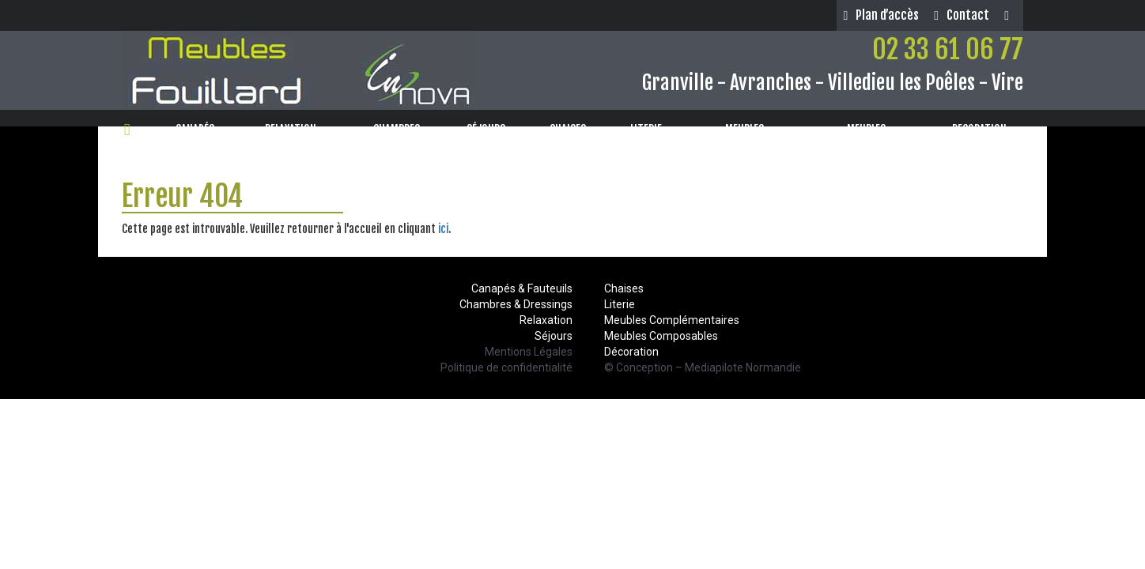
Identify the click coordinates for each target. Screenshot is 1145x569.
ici (443, 229)
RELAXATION (296, 129)
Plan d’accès (881, 15)
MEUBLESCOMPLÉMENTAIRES (866, 137)
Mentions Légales (528, 351)
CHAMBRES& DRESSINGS (397, 137)
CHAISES (573, 129)
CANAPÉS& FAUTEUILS (195, 137)
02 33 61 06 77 (947, 49)
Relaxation (546, 320)
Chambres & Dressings (515, 304)
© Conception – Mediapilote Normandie (702, 367)
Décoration (631, 351)
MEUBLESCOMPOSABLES (744, 137)
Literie (619, 304)
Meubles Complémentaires (671, 320)
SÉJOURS (491, 129)
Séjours (553, 336)
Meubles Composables (661, 336)
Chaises (624, 288)
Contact (961, 15)
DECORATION (984, 129)
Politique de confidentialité (506, 367)
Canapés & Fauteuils (521, 288)
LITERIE (651, 129)
